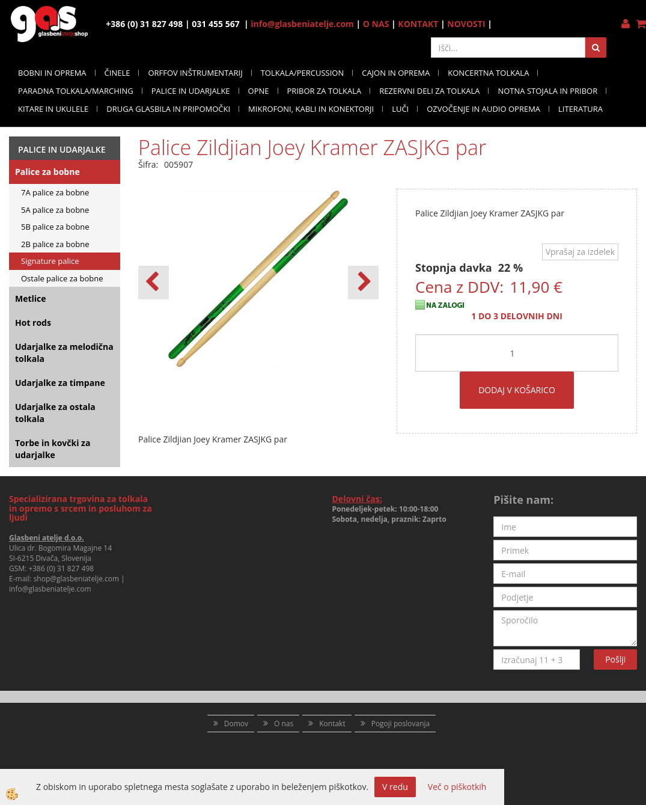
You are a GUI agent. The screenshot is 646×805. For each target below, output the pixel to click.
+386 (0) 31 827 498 (61, 568)
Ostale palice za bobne (62, 278)
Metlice (30, 298)
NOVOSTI (466, 23)
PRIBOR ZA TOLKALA (324, 90)
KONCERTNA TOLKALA (488, 72)
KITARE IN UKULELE (53, 108)
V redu (395, 786)
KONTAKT (418, 23)
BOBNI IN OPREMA (52, 72)
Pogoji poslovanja (400, 723)
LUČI (400, 108)
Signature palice (50, 261)
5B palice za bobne (55, 226)
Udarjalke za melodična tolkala (64, 352)
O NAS (376, 23)
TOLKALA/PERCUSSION (302, 72)
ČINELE (117, 72)
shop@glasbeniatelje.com (77, 579)
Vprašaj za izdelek (580, 251)
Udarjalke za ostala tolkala (55, 412)
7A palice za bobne (55, 192)
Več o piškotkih (457, 786)
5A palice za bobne (55, 209)
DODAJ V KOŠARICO (516, 390)
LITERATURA (580, 108)
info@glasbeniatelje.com (302, 23)
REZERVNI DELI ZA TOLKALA (429, 90)
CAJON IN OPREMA (396, 72)
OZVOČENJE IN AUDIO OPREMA (483, 108)
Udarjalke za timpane (60, 382)
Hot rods (33, 322)
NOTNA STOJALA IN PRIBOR (547, 90)
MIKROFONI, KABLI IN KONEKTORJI (311, 108)
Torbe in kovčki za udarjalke (52, 449)
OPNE (258, 90)
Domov (236, 723)
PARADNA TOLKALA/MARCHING (75, 90)
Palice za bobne (47, 171)
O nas (283, 723)
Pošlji (615, 659)
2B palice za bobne (55, 244)
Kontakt (332, 723)
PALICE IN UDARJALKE (190, 90)
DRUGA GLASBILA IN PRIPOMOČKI (168, 108)
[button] (363, 282)
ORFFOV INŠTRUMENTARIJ (195, 72)
